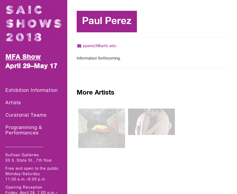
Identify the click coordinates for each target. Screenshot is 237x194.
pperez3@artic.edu (96, 46)
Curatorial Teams (25, 115)
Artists (13, 103)
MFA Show (23, 57)
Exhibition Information (31, 90)
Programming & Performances (23, 130)
